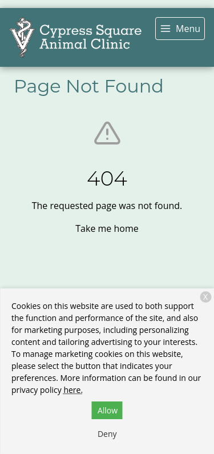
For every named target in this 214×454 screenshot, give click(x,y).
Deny (107, 433)
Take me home (106, 228)
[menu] (180, 28)
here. (73, 389)
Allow (108, 410)
